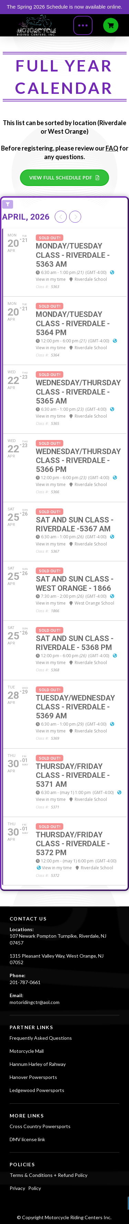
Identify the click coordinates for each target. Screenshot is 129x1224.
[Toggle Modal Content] (83, 25)
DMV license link (27, 1139)
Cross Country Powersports (40, 1126)
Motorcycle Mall (27, 1051)
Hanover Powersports (33, 1077)
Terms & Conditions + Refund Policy (48, 1175)
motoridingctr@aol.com (35, 1002)
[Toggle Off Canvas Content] (110, 25)
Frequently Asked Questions (41, 1038)
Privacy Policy (25, 1188)
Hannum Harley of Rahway (38, 1064)
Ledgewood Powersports (37, 1090)
